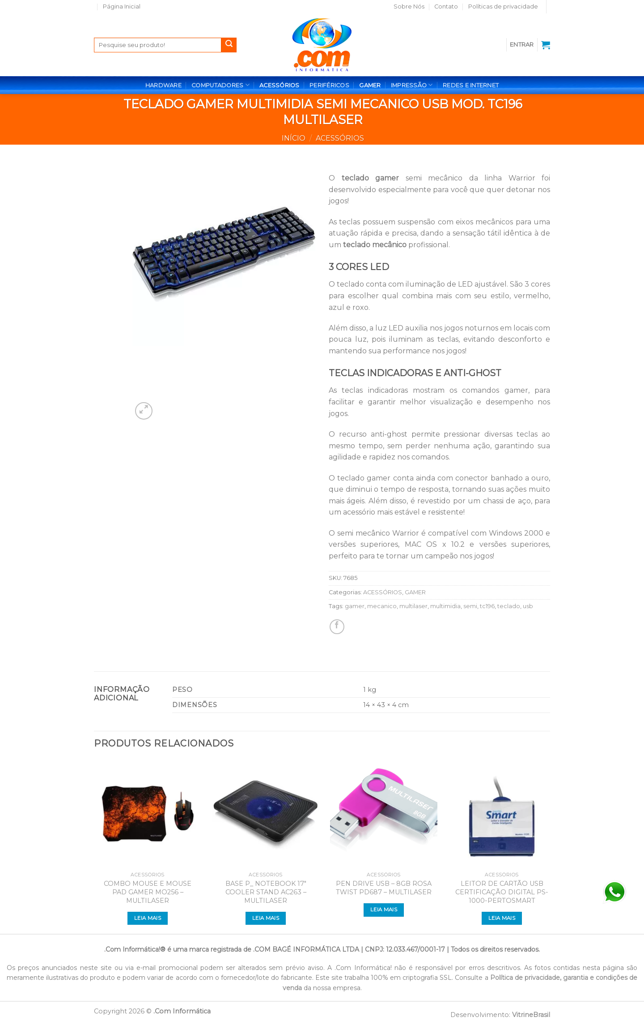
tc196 (487, 606)
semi (470, 606)
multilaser (413, 606)
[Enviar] (229, 45)
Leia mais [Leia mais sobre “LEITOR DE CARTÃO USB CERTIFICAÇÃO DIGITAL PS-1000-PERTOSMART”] (501, 918)
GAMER (370, 85)
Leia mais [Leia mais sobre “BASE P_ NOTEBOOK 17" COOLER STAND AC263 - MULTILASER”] (265, 918)
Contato (446, 6)
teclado (508, 606)
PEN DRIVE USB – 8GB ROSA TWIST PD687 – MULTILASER (384, 888)
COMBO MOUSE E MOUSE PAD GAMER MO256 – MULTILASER (147, 892)
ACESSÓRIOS (279, 85)
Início (293, 138)
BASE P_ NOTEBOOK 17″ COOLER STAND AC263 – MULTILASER (265, 892)
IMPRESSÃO (412, 85)
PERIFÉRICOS (329, 85)
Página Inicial (121, 6)
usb (528, 606)
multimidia (445, 606)
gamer (354, 606)
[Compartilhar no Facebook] (337, 626)
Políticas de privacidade (503, 6)
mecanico (382, 606)
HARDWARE (163, 85)
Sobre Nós (409, 6)
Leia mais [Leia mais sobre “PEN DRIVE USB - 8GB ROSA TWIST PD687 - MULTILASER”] (383, 909)
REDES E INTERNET (471, 85)
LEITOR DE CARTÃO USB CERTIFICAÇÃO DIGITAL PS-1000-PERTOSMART (501, 892)
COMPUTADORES (220, 85)
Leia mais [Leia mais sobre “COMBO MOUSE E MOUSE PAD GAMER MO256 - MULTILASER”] (147, 918)
